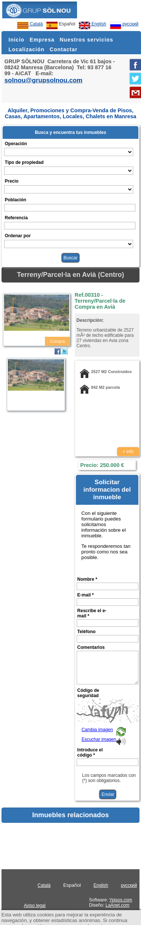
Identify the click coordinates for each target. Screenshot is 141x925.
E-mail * (85, 595)
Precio (12, 181)
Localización (27, 49)
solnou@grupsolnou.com (43, 80)
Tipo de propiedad (24, 162)
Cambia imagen (97, 729)
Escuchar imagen (99, 739)
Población (15, 199)
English (92, 24)
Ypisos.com (120, 900)
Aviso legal (35, 905)
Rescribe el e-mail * (92, 613)
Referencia (16, 217)
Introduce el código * (90, 752)
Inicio (17, 40)
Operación (16, 143)
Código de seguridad (88, 693)
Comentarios (91, 647)
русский (124, 24)
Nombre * (87, 579)
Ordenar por (18, 235)
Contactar (63, 49)
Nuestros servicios (86, 40)
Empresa (42, 40)
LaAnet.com (117, 905)
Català (30, 24)
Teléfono (86, 631)
